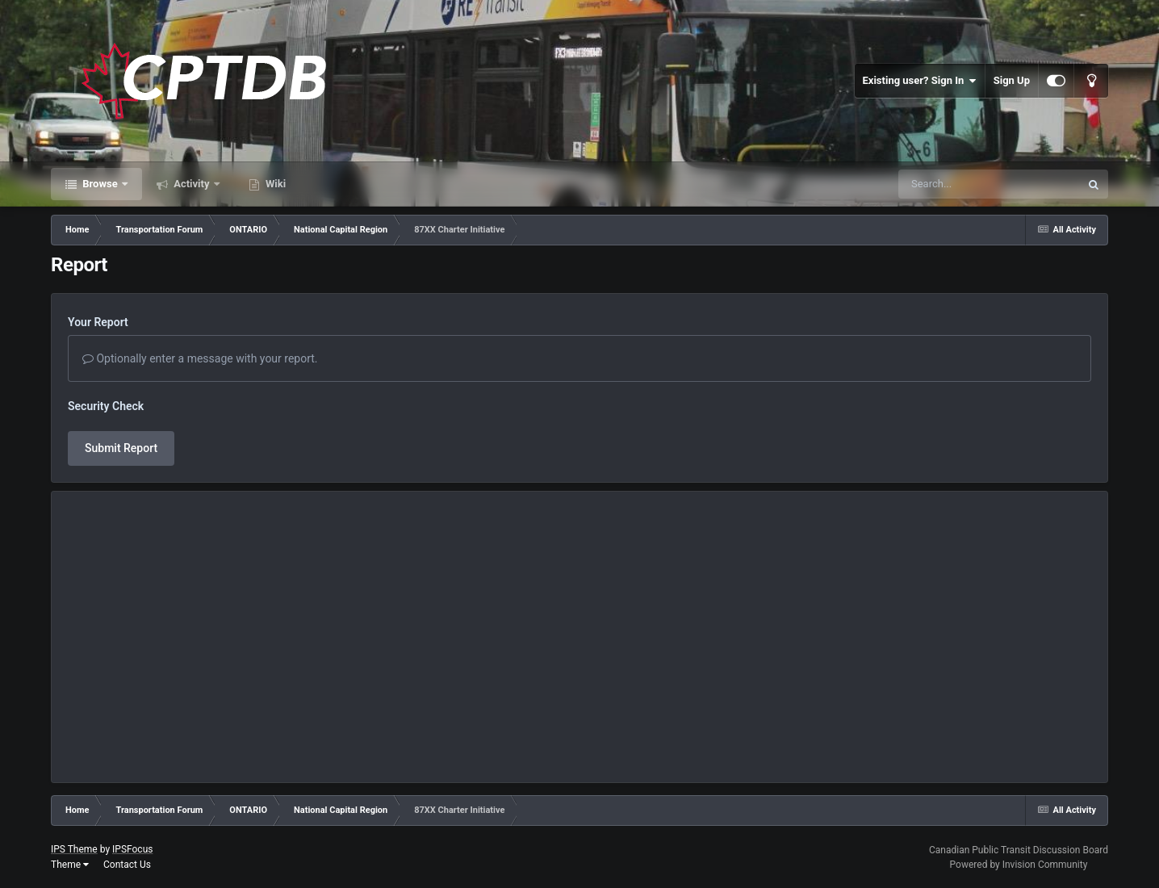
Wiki (274, 184)
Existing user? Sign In (920, 81)
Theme (70, 864)
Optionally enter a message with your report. (200, 358)
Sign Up (1012, 80)
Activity (191, 184)
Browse (100, 184)
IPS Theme (74, 849)
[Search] (948, 184)
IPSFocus (132, 849)
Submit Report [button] (121, 448)
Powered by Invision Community (1019, 864)
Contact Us (127, 864)
